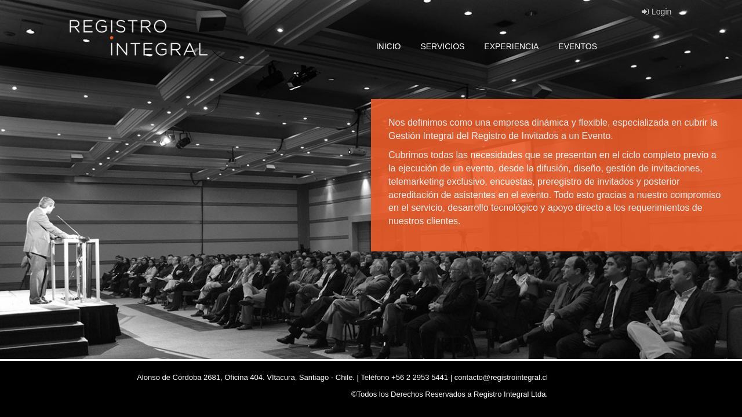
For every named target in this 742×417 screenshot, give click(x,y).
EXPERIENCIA (511, 46)
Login (656, 11)
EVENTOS (577, 46)
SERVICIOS (442, 46)
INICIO (388, 46)
